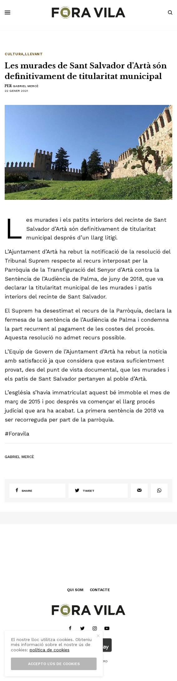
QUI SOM (75, 590)
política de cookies (49, 649)
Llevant (34, 54)
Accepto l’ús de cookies (54, 664)
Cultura (14, 54)
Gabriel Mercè (25, 86)
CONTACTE (100, 590)
